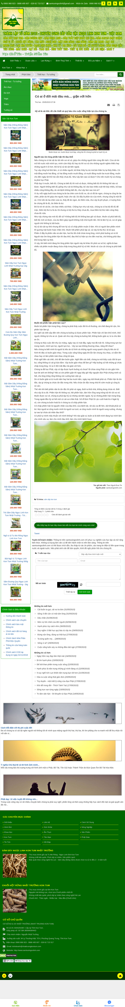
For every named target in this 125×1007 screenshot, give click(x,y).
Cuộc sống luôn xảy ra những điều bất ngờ (56, 647)
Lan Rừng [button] (46, 61)
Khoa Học (8, 832)
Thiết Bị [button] (79, 61)
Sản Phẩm (86, 832)
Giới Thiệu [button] (15, 61)
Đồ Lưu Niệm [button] (95, 61)
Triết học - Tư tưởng (12, 81)
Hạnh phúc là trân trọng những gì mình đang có (57, 669)
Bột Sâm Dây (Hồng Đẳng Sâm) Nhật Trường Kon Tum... (15, 361)
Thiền (6, 104)
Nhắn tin (47, 1006)
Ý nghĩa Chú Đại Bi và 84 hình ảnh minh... (20, 765)
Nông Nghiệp (87, 827)
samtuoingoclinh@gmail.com (61, 3)
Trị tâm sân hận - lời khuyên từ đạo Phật (54, 694)
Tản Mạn (47, 837)
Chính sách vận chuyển (16, 620)
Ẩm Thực (47, 832)
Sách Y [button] (110, 61)
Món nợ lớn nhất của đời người (51, 622)
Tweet (36, 533)
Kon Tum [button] (7, 68)
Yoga (6, 98)
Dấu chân (41, 618)
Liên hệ (47, 822)
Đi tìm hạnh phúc (44, 660)
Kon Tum (7, 837)
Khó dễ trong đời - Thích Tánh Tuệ (52, 685)
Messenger (109, 1006)
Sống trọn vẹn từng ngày (47, 689)
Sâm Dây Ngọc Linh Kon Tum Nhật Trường (27, 850)
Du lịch (7, 93)
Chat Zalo (78, 1006)
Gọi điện (15, 1006)
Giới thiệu (8, 822)
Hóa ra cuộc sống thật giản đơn (50, 677)
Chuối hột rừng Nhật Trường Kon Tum (26, 885)
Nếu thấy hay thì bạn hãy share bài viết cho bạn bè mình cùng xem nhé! (66, 525)
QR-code (8, 961)
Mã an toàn (41, 583)
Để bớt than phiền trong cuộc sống (52, 664)
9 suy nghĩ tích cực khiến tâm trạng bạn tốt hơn (57, 673)
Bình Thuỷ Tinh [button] (63, 61)
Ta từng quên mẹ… (45, 639)
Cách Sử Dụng (88, 822)
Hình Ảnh (8, 827)
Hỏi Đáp (47, 842)
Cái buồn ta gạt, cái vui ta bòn (50, 609)
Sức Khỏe (48, 827)
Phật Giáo (86, 837)
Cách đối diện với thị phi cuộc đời (16, 728)
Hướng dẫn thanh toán (16, 616)
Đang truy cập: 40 (23, 961)
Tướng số (8, 110)
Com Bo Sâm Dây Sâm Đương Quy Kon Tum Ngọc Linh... (16, 335)
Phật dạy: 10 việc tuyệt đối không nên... (19, 799)
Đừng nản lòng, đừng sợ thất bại (51, 634)
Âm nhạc (7, 87)
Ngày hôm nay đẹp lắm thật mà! (51, 656)
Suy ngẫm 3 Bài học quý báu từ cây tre (54, 630)
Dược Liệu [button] (31, 61)
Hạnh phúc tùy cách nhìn (48, 626)
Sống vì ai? (42, 643)
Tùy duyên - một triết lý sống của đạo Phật (55, 681)
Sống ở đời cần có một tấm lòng (51, 614)
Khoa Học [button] (21, 68)
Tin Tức (7, 842)
